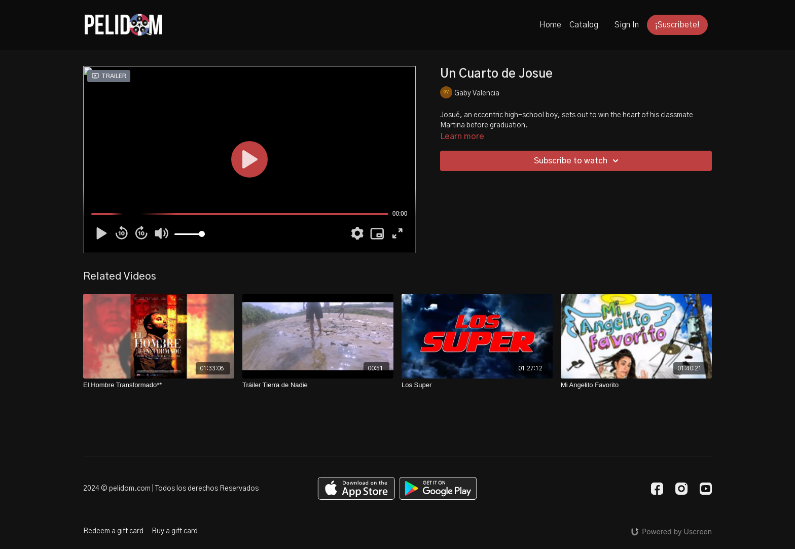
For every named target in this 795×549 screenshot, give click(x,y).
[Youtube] (706, 489)
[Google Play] (438, 488)
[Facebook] (657, 489)
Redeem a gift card (113, 531)
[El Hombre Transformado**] (158, 385)
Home (550, 25)
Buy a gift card (175, 531)
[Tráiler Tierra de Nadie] (317, 385)
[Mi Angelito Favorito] (636, 385)
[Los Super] (477, 385)
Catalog (583, 25)
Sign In (627, 25)
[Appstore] (356, 488)
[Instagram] (681, 489)
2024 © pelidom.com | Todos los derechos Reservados (171, 488)
